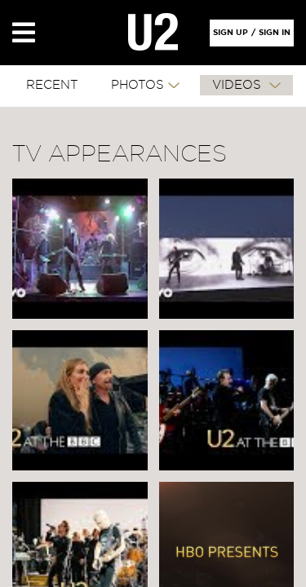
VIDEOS (238, 85)
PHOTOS (137, 85)
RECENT (52, 85)
